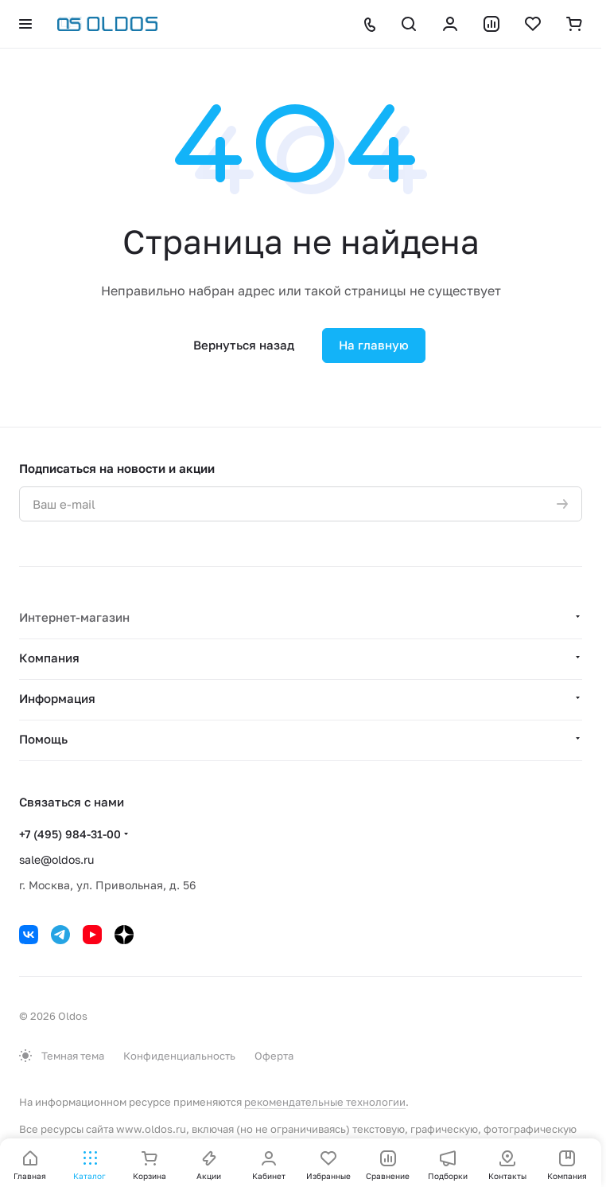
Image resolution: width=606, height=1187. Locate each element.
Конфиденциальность (179, 1055)
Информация (57, 698)
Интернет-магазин (74, 617)
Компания (49, 657)
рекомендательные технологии (325, 1101)
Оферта (273, 1055)
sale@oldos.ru (56, 859)
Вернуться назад (243, 345)
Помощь (43, 739)
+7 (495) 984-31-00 (70, 834)
